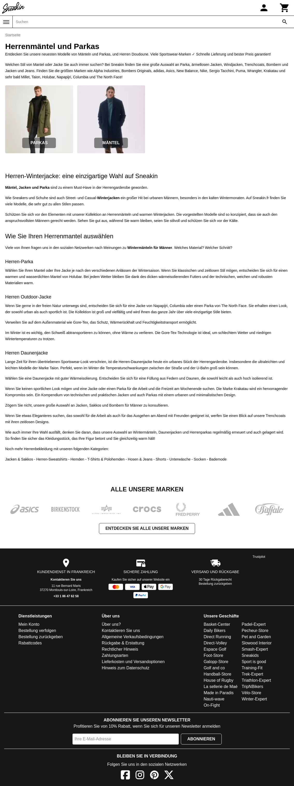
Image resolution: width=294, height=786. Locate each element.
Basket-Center (217, 624)
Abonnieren (201, 739)
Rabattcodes (30, 643)
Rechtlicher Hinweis (120, 649)
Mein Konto (28, 624)
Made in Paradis (219, 693)
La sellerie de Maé (221, 686)
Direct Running (217, 637)
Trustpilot (259, 557)
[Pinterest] (154, 776)
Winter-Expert (254, 699)
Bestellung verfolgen (37, 630)
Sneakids (250, 655)
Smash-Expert (255, 649)
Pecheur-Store (255, 630)
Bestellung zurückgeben (215, 584)
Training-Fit (252, 668)
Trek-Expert (252, 674)
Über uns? (111, 624)
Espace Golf (215, 649)
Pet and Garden (256, 637)
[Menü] (6, 22)
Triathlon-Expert (256, 680)
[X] (169, 776)
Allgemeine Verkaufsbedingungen (132, 637)
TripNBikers (252, 686)
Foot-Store (213, 655)
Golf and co (214, 668)
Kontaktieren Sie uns (66, 579)
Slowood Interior (257, 643)
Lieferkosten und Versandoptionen (133, 661)
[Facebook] (125, 776)
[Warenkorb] (284, 8)
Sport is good (254, 661)
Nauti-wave (214, 699)
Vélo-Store (251, 693)
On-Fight (212, 705)
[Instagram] (140, 776)
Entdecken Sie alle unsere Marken (147, 528)
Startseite (12, 35)
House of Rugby (218, 680)
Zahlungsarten (115, 655)
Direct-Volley (215, 643)
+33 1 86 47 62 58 (66, 596)
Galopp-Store (216, 661)
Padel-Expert (254, 624)
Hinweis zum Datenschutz (125, 668)
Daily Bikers (214, 630)
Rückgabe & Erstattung (123, 643)
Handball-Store (217, 674)
